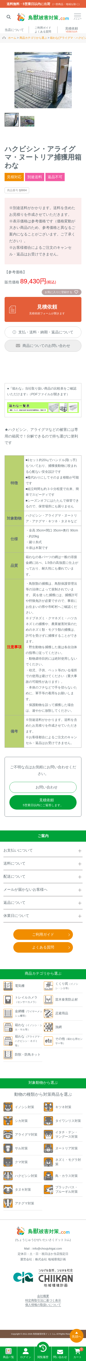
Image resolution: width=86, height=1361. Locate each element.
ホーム (12, 37)
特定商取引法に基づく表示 (43, 1300)
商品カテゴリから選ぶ (33, 37)
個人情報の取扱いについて (43, 1304)
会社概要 (43, 1296)
